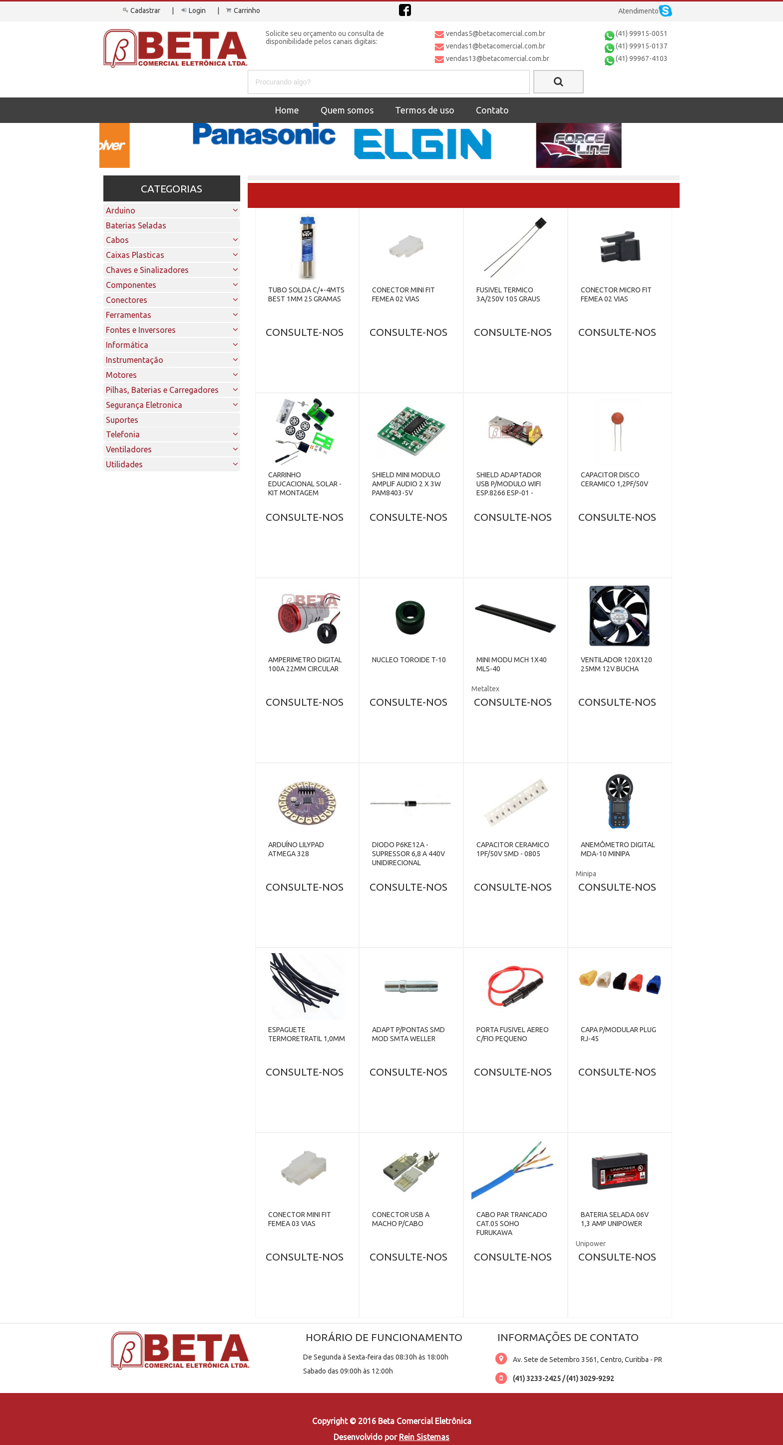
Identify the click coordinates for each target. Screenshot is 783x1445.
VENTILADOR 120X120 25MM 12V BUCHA (616, 664)
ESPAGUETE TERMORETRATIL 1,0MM (306, 1034)
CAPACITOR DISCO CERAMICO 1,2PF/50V (614, 479)
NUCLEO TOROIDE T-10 (409, 660)
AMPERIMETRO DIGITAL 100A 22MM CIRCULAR (305, 664)
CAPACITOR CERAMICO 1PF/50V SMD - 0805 (512, 849)
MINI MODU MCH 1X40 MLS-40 (511, 664)
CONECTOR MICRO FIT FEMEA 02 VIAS (616, 294)
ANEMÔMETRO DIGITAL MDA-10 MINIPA (618, 849)
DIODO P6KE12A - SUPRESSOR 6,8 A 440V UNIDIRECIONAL (408, 854)
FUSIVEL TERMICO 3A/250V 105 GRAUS (508, 294)
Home (287, 110)
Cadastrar (140, 10)
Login (192, 10)
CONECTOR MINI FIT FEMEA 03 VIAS (299, 1219)
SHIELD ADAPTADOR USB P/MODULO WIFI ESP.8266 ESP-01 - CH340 (508, 488)
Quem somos (347, 110)
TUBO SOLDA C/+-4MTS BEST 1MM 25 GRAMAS (306, 294)
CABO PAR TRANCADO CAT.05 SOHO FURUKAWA (511, 1224)
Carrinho (242, 10)
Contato (492, 110)
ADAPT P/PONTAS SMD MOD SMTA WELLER (408, 1034)
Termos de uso (424, 110)
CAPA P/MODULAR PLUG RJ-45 (618, 1034)
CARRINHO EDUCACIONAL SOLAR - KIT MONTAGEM (305, 484)
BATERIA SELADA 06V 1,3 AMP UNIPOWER (615, 1219)
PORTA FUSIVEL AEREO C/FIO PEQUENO (512, 1034)
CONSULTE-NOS (305, 332)
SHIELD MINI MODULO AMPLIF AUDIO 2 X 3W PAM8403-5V (406, 484)
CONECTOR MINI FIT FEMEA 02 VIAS (403, 294)
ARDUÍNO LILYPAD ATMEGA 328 (296, 849)
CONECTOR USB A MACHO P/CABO (400, 1219)
